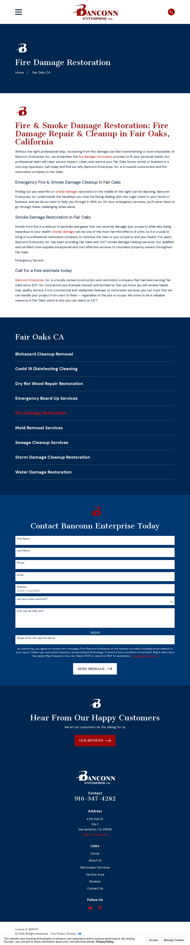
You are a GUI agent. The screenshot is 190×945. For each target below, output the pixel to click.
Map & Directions (95, 834)
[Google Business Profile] (90, 907)
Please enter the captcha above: (36, 638)
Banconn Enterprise (29, 280)
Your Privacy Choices (66, 933)
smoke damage (66, 192)
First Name (23, 538)
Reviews (95, 881)
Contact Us (95, 888)
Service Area (95, 874)
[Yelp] (100, 907)
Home (95, 853)
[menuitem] (95, 354)
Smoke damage (63, 232)
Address (22, 586)
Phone (20, 562)
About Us (95, 860)
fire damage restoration (96, 157)
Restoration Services (95, 867)
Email (20, 574)
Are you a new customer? (32, 599)
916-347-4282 (95, 798)
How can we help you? (30, 611)
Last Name (23, 550)
